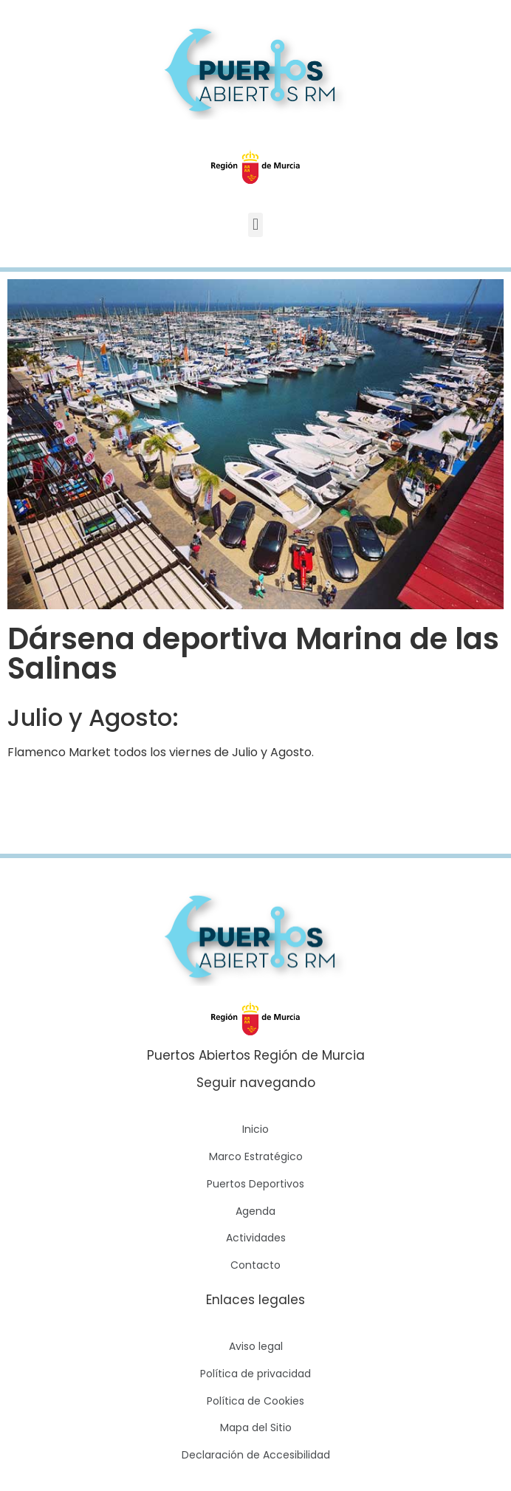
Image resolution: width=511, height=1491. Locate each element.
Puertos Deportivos (255, 1183)
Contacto (255, 1265)
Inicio (255, 1129)
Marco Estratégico (256, 1156)
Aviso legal (256, 1346)
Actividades (256, 1237)
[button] (255, 225)
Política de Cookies (255, 1401)
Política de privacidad (255, 1373)
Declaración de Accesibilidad (256, 1454)
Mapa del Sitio (256, 1427)
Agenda (255, 1211)
